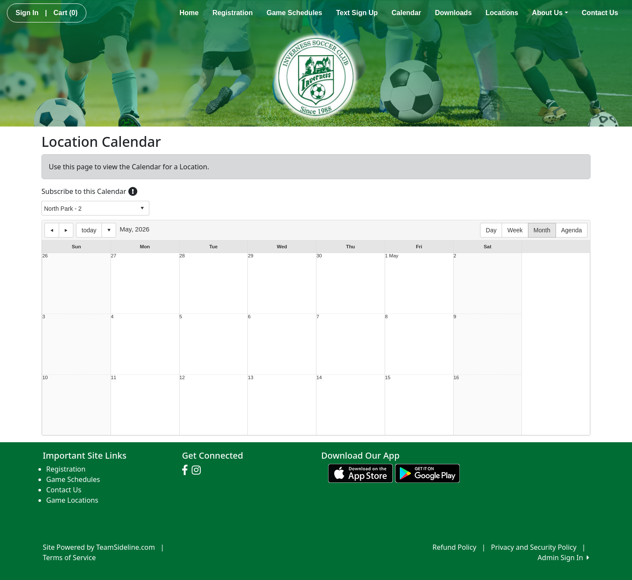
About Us (550, 12)
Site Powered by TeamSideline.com (99, 547)
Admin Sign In (563, 557)
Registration (232, 12)
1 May (391, 256)
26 (45, 256)
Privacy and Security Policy (533, 547)
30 (319, 256)
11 (114, 377)
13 (250, 377)
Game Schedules (294, 12)
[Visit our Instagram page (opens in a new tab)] (198, 470)
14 (319, 377)
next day (66, 230)
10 (45, 377)
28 (182, 256)
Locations (502, 12)
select (142, 208)
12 (182, 377)
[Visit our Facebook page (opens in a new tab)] (187, 470)
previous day (51, 230)
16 (456, 377)
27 (114, 256)
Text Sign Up (357, 12)
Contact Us (600, 12)
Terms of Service (69, 557)
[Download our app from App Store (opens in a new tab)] (360, 472)
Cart (66, 12)
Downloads (453, 12)
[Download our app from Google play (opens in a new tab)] (427, 472)
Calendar (406, 12)
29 (250, 256)
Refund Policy (455, 547)
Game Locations (72, 500)
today (89, 230)
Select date (108, 230)
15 (388, 377)
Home (189, 12)
